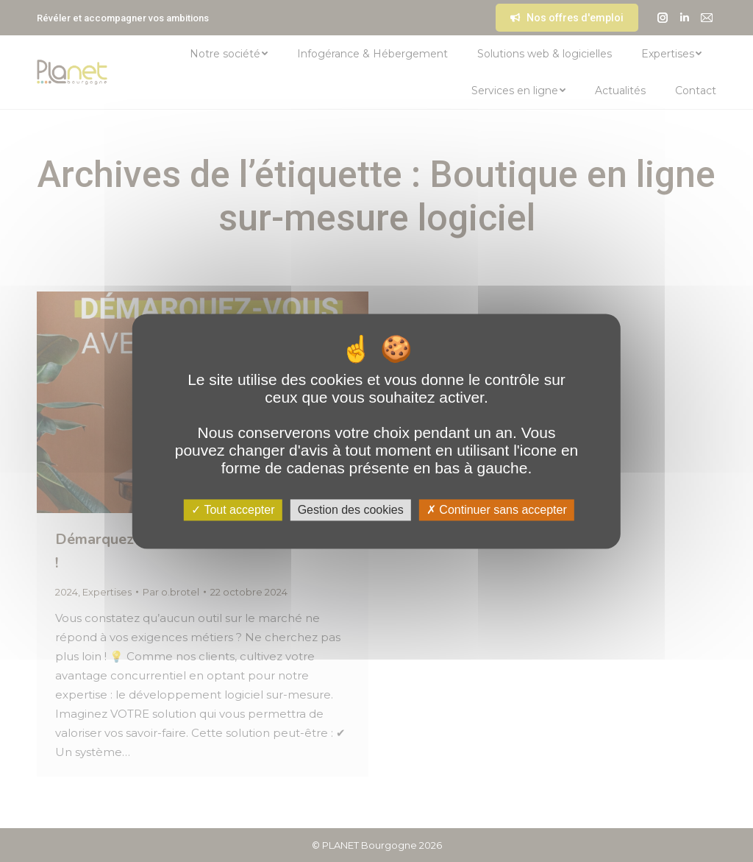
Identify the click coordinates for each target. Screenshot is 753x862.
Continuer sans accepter (497, 510)
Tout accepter (232, 510)
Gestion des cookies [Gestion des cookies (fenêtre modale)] (351, 510)
